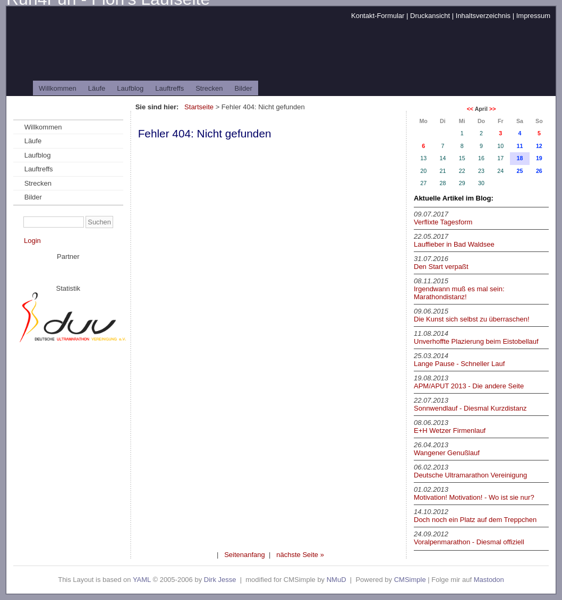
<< (470, 109)
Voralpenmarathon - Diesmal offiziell (469, 542)
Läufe (97, 88)
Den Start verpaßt (441, 267)
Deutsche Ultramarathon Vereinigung (470, 475)
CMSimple (410, 580)
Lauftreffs (169, 88)
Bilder (243, 88)
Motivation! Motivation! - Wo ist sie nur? (474, 497)
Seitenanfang (244, 555)
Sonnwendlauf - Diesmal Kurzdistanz (470, 408)
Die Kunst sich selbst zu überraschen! (472, 319)
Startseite (199, 107)
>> (492, 109)
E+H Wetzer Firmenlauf (450, 430)
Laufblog (130, 88)
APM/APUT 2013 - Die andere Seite (469, 386)
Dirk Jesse (220, 580)
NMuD (336, 580)
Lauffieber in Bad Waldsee (454, 244)
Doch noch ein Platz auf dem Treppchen (475, 520)
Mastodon (489, 580)
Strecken (209, 88)
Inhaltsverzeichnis (483, 16)
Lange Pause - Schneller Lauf (459, 364)
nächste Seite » (300, 555)
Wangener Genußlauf (447, 453)
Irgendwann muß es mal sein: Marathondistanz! (459, 293)
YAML (142, 580)
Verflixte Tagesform (443, 222)
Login (32, 241)
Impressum (533, 16)
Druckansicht (430, 16)
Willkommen (57, 88)
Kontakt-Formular (377, 16)
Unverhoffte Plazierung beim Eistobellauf (476, 341)
